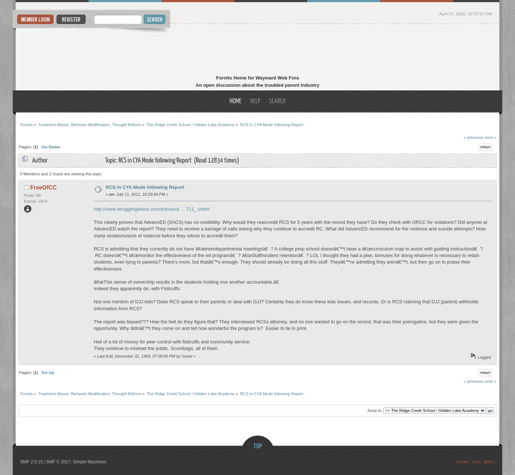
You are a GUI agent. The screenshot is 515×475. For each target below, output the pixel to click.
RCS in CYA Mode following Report (145, 187)
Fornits (257, 50)
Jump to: (374, 410)
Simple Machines (89, 461)
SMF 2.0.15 (31, 461)
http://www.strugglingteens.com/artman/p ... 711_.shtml (151, 209)
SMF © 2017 (58, 461)
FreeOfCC (43, 187)
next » (490, 137)
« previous (473, 137)
